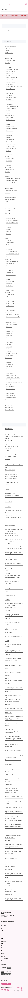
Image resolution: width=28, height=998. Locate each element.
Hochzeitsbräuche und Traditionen (14, 504)
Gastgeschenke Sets (10, 199)
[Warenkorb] (26, 4)
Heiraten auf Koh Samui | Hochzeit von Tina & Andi (13, 852)
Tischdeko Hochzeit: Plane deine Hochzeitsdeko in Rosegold (13, 659)
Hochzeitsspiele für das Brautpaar (14, 546)
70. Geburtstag (10, 305)
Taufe (6, 238)
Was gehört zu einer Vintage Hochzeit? (12, 778)
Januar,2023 (8, 591)
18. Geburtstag (10, 294)
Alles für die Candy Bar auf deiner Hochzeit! (13, 511)
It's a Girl (8, 231)
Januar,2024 (8, 506)
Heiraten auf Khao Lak (11, 476)
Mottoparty (8, 384)
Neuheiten (7, 65)
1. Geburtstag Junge (11, 251)
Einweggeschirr (10, 93)
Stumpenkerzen (10, 337)
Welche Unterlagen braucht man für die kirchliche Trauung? (14, 604)
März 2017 (7, 861)
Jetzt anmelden (6, 984)
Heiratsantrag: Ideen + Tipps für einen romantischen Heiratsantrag (13, 564)
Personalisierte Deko (10, 60)
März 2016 (7, 886)
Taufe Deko (9, 240)
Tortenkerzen (9, 342)
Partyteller (9, 362)
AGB (2, 931)
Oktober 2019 (8, 712)
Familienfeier (8, 259)
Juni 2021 (7, 599)
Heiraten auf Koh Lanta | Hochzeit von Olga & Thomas (13, 865)
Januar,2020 (8, 691)
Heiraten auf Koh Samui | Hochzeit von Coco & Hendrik (13, 898)
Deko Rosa (9, 137)
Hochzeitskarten (9, 167)
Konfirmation (9, 268)
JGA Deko (7, 48)
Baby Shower (8, 216)
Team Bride (8, 55)
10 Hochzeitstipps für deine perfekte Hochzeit (12, 614)
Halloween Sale (9, 407)
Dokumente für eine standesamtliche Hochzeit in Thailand (12, 495)
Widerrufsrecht (4, 935)
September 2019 (9, 774)
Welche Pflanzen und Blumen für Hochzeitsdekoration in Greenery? (13, 664)
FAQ (2, 948)
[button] (19, 4)
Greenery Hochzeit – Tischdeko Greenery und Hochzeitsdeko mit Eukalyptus (13, 674)
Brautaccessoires (9, 169)
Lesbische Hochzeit (11, 148)
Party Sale (7, 412)
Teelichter (8, 340)
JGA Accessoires (9, 52)
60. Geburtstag (10, 303)
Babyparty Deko (10, 218)
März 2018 (7, 856)
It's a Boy (8, 233)
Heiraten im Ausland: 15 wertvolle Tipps (13, 569)
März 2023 (7, 573)
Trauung (7, 156)
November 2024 (9, 441)
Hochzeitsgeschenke (11, 180)
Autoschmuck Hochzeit (12, 69)
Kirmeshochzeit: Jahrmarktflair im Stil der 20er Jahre (13, 688)
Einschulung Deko (10, 263)
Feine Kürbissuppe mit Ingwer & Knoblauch (13, 802)
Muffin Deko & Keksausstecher (14, 382)
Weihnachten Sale (9, 409)
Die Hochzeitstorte (10, 837)
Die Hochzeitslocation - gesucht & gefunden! (13, 751)
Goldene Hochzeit (10, 274)
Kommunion (9, 266)
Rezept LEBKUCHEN (10, 792)
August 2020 (8, 632)
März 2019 (7, 840)
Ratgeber (3, 941)
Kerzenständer (10, 333)
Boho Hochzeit (10, 139)
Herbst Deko (9, 285)
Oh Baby (8, 227)
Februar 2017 (8, 869)
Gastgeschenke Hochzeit (11, 190)
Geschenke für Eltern (11, 182)
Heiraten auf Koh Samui (11, 478)
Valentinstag (9, 270)
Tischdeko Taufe (10, 247)
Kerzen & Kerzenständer (11, 324)
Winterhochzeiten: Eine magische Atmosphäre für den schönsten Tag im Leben (14, 436)
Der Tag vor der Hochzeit (11, 535)
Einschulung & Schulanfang (13, 314)
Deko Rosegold (10, 133)
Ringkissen (9, 160)
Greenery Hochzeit (11, 126)
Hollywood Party (10, 388)
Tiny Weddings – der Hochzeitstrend (10, 596)
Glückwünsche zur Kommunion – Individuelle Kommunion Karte (13, 650)
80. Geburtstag (10, 308)
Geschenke (7, 176)
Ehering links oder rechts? (11, 744)
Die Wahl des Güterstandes (12, 701)
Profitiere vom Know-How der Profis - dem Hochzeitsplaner (14, 756)
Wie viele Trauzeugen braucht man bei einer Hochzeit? (14, 530)
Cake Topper (9, 373)
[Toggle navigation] (2, 4)
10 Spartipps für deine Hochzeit (13, 517)
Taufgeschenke (10, 242)
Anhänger (7, 192)
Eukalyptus (9, 124)
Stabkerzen (9, 335)
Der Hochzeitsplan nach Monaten (13, 680)
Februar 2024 (8, 501)
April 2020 (7, 678)
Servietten (9, 366)
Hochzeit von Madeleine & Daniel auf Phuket (13, 882)
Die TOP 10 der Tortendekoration (13, 820)
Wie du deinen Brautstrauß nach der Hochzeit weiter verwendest (13, 463)
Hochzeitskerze (10, 158)
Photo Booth (9, 84)
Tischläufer (9, 95)
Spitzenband (8, 206)
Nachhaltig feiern (10, 393)
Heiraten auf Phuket (10, 472)
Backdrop (8, 165)
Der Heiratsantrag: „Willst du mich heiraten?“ (13, 724)
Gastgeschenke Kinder (10, 197)
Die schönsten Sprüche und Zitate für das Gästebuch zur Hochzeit (13, 709)
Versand (3, 960)
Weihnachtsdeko (10, 288)
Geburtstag (8, 292)
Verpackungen (8, 210)
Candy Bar (7, 171)
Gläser (6, 201)
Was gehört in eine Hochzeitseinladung (10, 524)
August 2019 (8, 784)
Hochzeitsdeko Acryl (11, 128)
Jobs (2, 950)
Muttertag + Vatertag (12, 261)
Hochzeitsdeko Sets (11, 82)
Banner (8, 75)
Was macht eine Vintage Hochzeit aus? (13, 696)
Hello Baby (9, 229)
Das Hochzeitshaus (10, 469)
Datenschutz (4, 933)
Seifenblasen (9, 163)
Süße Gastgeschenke (10, 208)
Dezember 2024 (9, 428)
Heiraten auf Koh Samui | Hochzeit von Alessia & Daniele (13, 890)
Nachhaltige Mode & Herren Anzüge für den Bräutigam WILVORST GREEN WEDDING (14, 718)
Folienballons (9, 117)
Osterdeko (9, 283)
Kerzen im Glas (10, 331)
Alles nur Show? (9, 764)
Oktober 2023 (8, 515)
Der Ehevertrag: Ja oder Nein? (13, 699)
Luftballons (9, 349)
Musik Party (9, 391)
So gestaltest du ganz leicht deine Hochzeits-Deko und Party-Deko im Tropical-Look (14, 846)
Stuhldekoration (10, 88)
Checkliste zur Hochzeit (11, 607)
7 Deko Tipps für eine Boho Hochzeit (14, 807)
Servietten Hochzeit (11, 97)
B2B (2, 943)
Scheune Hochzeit (11, 144)
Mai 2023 (7, 520)
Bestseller (7, 62)
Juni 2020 (7, 654)
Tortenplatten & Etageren (12, 377)
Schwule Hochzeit (11, 146)
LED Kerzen (9, 326)
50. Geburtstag (10, 301)
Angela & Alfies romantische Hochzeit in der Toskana (12, 628)
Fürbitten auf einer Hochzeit (12, 577)
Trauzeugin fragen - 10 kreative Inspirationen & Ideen (13, 455)
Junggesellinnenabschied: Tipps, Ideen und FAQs (13, 552)
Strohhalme (9, 368)
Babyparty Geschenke (12, 222)
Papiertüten (9, 380)
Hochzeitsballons (10, 119)
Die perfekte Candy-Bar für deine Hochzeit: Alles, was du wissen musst (13, 826)
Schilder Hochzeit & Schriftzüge (14, 86)
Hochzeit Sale (8, 405)
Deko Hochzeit (8, 67)
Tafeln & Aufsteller (11, 108)
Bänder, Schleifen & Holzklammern (11, 72)
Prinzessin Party (10, 386)
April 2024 (7, 467)
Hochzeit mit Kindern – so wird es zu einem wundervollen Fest (14, 797)
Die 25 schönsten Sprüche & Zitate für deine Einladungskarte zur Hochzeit (13, 769)
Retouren (3, 956)
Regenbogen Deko (11, 395)
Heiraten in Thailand (10, 499)
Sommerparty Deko (11, 397)
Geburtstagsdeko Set (11, 310)
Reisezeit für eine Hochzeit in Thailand (12, 483)
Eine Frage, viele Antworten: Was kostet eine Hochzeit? (13, 817)
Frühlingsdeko (10, 281)
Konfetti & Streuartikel (12, 353)
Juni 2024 (7, 459)
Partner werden (4, 945)
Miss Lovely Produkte (10, 322)
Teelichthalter (9, 99)
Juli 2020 (7, 640)
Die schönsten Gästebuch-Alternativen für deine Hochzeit (13, 834)
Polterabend (8, 746)
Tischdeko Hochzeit (10, 91)
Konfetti (8, 111)
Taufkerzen (9, 244)
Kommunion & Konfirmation (13, 316)
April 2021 (7, 618)
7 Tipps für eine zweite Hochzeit (13, 548)
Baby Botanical (10, 236)
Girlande (8, 351)
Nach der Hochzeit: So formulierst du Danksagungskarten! (13, 812)
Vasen (8, 113)
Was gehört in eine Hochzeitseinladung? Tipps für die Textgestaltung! (13, 731)
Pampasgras (9, 130)
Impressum (3, 928)
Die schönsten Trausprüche (12, 782)
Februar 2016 (8, 894)
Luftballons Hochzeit (10, 115)
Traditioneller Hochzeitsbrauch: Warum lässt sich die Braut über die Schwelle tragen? (14, 738)
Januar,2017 (8, 877)
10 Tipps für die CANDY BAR (12, 742)
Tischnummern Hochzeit (12, 106)
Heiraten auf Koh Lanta (11, 474)
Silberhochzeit (10, 272)
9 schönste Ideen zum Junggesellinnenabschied (11, 558)
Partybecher (9, 364)
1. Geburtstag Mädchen (12, 253)
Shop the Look (8, 312)
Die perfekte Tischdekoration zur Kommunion (13, 645)
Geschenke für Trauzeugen (13, 178)
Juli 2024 (7, 451)
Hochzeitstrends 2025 (11, 431)
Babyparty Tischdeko (12, 220)
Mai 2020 (7, 668)
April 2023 (7, 544)
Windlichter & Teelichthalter (13, 360)
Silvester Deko (10, 290)
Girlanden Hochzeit (11, 80)
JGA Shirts (7, 50)
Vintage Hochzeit (10, 142)
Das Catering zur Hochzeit (12, 830)
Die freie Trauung (9, 762)
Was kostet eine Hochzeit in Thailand (12, 488)
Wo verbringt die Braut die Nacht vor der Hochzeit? (13, 540)
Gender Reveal (10, 225)
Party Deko (8, 344)
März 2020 (7, 683)
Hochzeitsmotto (9, 122)
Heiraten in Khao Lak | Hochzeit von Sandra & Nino (14, 874)
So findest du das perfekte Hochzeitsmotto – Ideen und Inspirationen (12, 446)
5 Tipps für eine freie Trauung (12, 575)
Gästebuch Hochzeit (10, 185)
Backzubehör (8, 371)
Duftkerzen (9, 329)
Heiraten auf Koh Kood (11, 858)
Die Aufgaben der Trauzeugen (13, 759)
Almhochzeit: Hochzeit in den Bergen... (12, 623)
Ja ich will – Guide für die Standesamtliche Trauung (11, 789)
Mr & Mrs (8, 150)
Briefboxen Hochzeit (11, 77)
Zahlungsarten (4, 958)
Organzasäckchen (9, 204)
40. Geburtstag (10, 299)
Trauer (8, 277)
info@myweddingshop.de (8, 921)
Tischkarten (9, 104)
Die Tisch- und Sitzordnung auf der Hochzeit (14, 637)
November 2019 (9, 704)
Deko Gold (9, 135)
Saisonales (7, 279)
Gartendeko (8, 399)
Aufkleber (7, 195)
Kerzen (8, 102)
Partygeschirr (8, 357)
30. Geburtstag (10, 297)
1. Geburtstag (8, 249)
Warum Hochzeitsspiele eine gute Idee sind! (13, 587)
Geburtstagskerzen (11, 375)
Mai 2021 (7, 610)
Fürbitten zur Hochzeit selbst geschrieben (12, 582)
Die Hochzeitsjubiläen (10, 533)
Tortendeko (8, 174)
